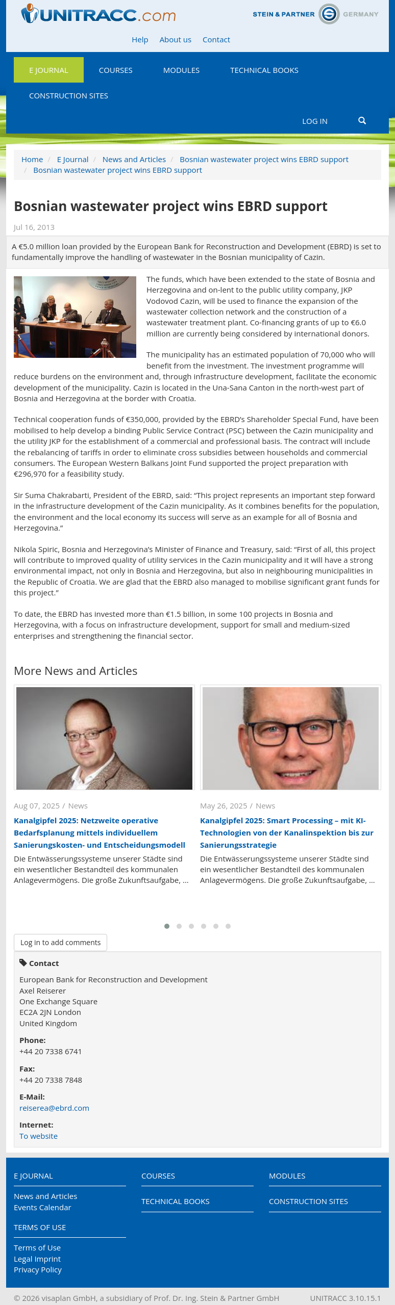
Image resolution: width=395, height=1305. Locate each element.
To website (38, 1136)
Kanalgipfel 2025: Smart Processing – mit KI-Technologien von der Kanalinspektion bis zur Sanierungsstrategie (287, 832)
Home (32, 159)
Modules (181, 70)
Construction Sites (68, 95)
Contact (216, 39)
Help (140, 39)
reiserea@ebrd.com (54, 1108)
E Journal (48, 70)
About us (175, 39)
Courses (116, 70)
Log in (315, 121)
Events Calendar (42, 1207)
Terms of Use (40, 1227)
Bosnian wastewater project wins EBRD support (264, 159)
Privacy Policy (38, 1269)
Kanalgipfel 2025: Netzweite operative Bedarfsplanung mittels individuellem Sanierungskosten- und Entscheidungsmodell (99, 832)
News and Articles (134, 159)
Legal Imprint (37, 1259)
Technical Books (264, 70)
